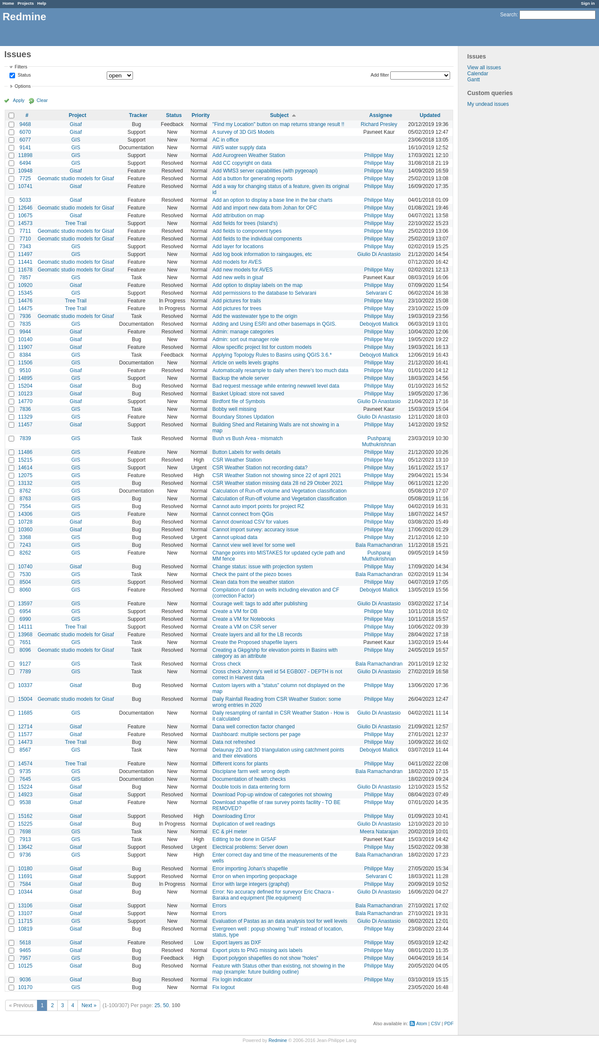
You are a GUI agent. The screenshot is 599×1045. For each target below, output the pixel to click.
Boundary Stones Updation (243, 417)
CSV (435, 1023)
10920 (25, 285)
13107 (25, 913)
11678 (25, 270)
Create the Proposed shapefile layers (255, 642)
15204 (25, 386)
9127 (25, 664)
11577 (25, 734)
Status (23, 75)
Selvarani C (379, 293)
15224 (25, 787)
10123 (25, 394)
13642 (25, 847)
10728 (25, 522)
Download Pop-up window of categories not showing (272, 795)
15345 (25, 293)
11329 (25, 417)
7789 (25, 672)
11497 (25, 254)
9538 (25, 802)
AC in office (226, 140)
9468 (25, 124)
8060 (25, 590)
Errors (220, 906)
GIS (75, 140)
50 (166, 1005)
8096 (25, 650)
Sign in (588, 3)
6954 (25, 611)
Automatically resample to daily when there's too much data (281, 370)
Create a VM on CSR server (245, 627)
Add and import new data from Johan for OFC (265, 208)
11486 (25, 452)
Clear (42, 100)
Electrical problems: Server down (250, 847)
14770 (25, 401)
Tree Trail (75, 223)
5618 (25, 943)
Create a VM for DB (235, 611)
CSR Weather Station (237, 460)
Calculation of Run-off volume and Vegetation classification (280, 491)
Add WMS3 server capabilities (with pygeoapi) (265, 171)
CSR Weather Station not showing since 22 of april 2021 (277, 475)
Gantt (473, 80)
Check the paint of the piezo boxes (252, 574)
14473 (25, 742)
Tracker (138, 115)
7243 (25, 545)
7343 (25, 247)
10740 (25, 567)
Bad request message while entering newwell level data (276, 386)
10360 (25, 530)
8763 (25, 499)
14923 (25, 795)
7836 (25, 409)
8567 (25, 750)
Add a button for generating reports (253, 179)
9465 (25, 950)
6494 (25, 163)
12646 (25, 208)
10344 (25, 892)
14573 (25, 223)
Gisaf (76, 124)
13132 (25, 483)
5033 (25, 200)
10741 (25, 186)
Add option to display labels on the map (258, 285)
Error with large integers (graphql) (251, 884)
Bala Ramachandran (378, 545)
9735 (25, 771)
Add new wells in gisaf (238, 277)
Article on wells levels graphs (246, 363)
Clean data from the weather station (253, 582)
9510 (25, 370)
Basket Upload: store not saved (248, 394)
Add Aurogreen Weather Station (249, 155)
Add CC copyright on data (242, 163)
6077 (25, 140)
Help (41, 3)
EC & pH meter (230, 832)
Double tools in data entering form (251, 787)
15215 (25, 460)
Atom (421, 1023)
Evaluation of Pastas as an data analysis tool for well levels (280, 921)
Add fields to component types (247, 231)
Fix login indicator (233, 980)
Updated (430, 115)
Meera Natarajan (379, 832)
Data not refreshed (234, 742)
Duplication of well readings (244, 824)
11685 (25, 713)
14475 (25, 308)
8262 (25, 553)
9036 (25, 980)
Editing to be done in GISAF (245, 839)
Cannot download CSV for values (251, 522)
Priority (200, 115)
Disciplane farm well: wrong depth (251, 771)
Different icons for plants (240, 764)
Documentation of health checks (249, 779)
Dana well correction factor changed (254, 727)
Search (508, 15)
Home (8, 3)
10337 (25, 685)
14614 (25, 468)
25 (157, 1005)
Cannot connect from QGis (243, 514)
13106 (25, 906)
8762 (25, 491)
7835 (25, 324)
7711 (25, 231)
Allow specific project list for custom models (262, 347)
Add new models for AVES (243, 270)
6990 (25, 619)
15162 (25, 816)
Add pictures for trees (237, 308)
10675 (25, 216)
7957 (25, 958)
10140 (25, 339)
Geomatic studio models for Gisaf (75, 179)
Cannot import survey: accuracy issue (256, 530)
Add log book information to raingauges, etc (262, 254)
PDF (449, 1023)
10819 (25, 929)
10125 (25, 966)
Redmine (278, 1040)
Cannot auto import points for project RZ (258, 506)
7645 (25, 779)
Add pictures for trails (237, 301)
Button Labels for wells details (247, 452)
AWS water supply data (239, 148)
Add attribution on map (239, 216)
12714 (25, 727)
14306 (25, 514)
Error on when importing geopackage (255, 876)
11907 (25, 347)
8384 (25, 355)
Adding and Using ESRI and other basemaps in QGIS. (275, 324)
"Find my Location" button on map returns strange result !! (279, 124)
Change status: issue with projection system (263, 567)
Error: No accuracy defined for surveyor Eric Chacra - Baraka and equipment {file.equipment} (273, 895)
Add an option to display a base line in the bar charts (273, 200)
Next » (88, 1005)
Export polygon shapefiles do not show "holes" (265, 958)
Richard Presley (379, 124)
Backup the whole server (241, 378)
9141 (25, 148)
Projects (26, 3)
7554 (25, 506)
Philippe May (379, 155)
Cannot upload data (235, 537)
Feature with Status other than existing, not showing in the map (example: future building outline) (279, 969)
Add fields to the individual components (257, 239)
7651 (25, 642)
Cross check (227, 664)
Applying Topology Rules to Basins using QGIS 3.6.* (272, 355)
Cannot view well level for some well (254, 545)
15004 (25, 699)
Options (23, 86)
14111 (25, 627)
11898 (25, 155)
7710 (25, 239)
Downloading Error (234, 816)
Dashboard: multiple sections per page (257, 734)
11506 (25, 363)
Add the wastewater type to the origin (255, 316)
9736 (25, 855)
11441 (25, 262)
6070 (25, 132)
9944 (25, 332)
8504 (25, 582)
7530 (25, 574)
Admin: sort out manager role (246, 339)
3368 (25, 537)
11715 (25, 921)
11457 (25, 425)
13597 (25, 604)
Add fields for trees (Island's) (245, 223)
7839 (25, 438)
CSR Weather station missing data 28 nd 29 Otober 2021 (278, 483)
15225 (25, 824)
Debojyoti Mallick (379, 324)
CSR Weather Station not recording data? (260, 468)
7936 (25, 316)
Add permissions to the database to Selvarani (264, 293)
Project (77, 115)
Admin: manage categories (243, 332)
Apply (19, 100)
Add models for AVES (237, 262)
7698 (25, 832)
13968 (25, 635)
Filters (21, 66)
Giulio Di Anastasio (379, 254)
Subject (279, 115)
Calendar (477, 74)
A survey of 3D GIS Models (244, 132)
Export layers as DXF (237, 943)
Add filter (380, 74)
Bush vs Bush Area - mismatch (248, 438)
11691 (25, 876)
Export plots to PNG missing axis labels (258, 950)
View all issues (484, 68)
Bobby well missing (234, 409)
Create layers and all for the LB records (258, 635)
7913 (25, 839)
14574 (25, 764)
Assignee (380, 115)
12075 (25, 475)
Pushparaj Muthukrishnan (379, 441)
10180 (25, 869)
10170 (25, 987)
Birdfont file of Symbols (239, 401)
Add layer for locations (238, 247)
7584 (25, 884)
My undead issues (488, 104)
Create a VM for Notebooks (244, 619)
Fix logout (224, 987)
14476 (25, 301)
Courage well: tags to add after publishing (260, 604)
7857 (25, 277)
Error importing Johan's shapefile (250, 869)
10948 (25, 171)
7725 (25, 179)
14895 (25, 378)
